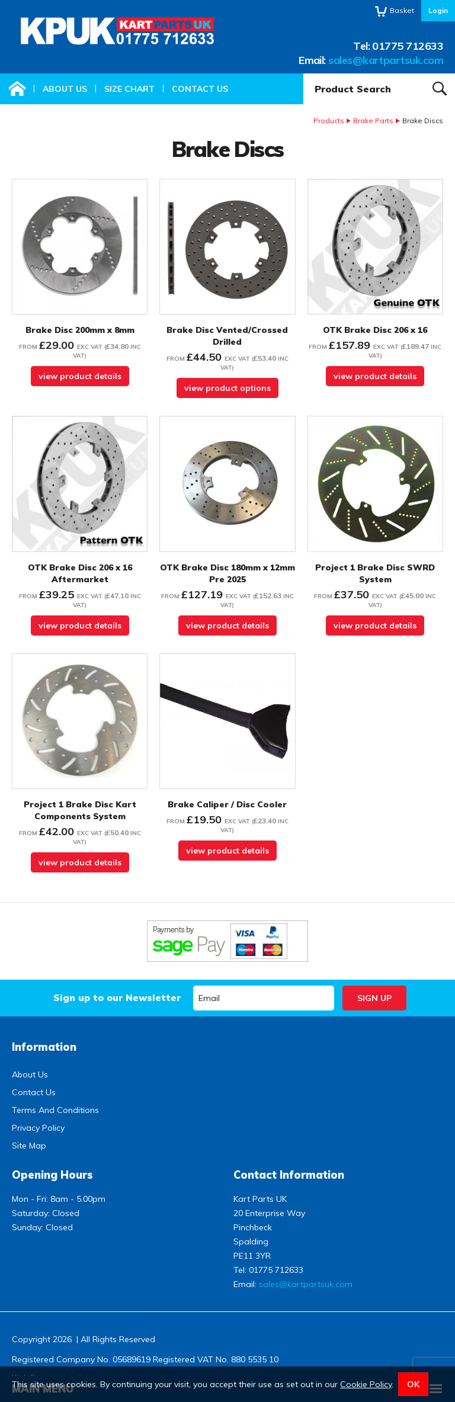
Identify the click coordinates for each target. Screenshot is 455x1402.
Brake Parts (373, 120)
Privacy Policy (38, 1127)
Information (44, 1047)
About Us (65, 89)
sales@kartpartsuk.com (385, 60)
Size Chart (129, 89)
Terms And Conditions (55, 1110)
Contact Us (200, 89)
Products (328, 120)
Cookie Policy (366, 1384)
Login (438, 10)
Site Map (29, 1145)
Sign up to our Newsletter (117, 997)
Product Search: (303, 73)
